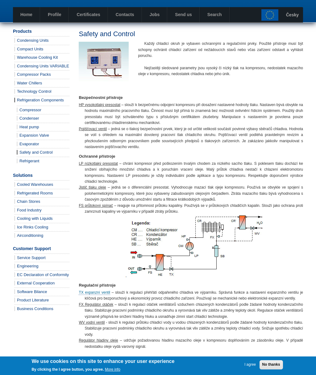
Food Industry (29, 210)
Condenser (29, 118)
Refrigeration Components (40, 100)
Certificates (88, 14)
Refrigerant (29, 161)
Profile (54, 14)
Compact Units (30, 49)
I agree (250, 366)
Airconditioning (30, 235)
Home (26, 14)
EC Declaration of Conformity (43, 274)
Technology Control (34, 91)
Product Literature (33, 300)
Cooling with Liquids (35, 218)
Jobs (155, 14)
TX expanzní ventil (94, 292)
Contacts (125, 14)
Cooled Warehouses (35, 184)
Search (214, 14)
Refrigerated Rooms (35, 193)
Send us (183, 14)
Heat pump (29, 127)
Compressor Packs (34, 74)
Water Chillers (29, 83)
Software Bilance (32, 291)
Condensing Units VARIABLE (43, 66)
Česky (292, 14)
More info (112, 371)
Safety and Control (36, 152)
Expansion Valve (34, 135)
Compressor (30, 110)
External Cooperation (36, 283)
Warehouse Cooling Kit (37, 57)
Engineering (27, 266)
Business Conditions (35, 308)
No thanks (271, 366)
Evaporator (29, 144)
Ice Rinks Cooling (32, 227)
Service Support (31, 257)
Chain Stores (28, 201)
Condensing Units (33, 40)
